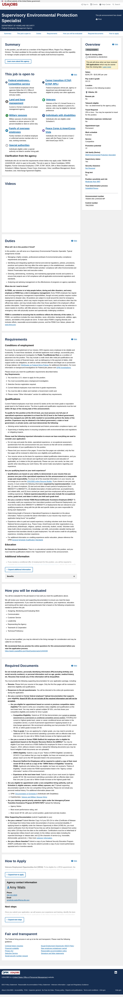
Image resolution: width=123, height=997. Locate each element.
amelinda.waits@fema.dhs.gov (18, 900)
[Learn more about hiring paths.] (74, 74)
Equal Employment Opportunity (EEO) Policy (57, 946)
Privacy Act (9, 951)
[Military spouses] (22, 119)
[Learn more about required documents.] (74, 665)
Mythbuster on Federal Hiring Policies (35, 365)
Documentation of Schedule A (26, 794)
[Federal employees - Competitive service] (22, 87)
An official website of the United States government (22, 1)
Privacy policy (59, 990)
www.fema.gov (10, 325)
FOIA (26, 990)
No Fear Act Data (48, 990)
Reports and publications (74, 990)
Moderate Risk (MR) (92, 182)
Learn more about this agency (18, 61)
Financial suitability (12, 948)
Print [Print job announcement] (99, 19)
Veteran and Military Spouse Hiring (34, 797)
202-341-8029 (12, 895)
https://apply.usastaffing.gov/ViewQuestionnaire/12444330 (26, 651)
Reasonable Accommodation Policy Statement (34, 985)
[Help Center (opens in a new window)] (105, 4)
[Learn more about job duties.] (74, 241)
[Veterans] (59, 104)
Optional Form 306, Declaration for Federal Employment (38, 564)
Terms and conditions (91, 990)
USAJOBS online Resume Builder (39, 481)
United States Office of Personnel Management (30, 977)
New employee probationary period (54, 948)
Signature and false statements (52, 953)
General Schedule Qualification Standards (27, 540)
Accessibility (18, 990)
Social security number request (16, 956)
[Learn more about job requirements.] (74, 339)
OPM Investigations (63, 367)
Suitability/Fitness (91, 188)
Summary (7, 34)
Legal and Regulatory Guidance (78, 985)
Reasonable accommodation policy (54, 951)
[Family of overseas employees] (22, 134)
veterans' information (44, 838)
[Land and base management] (22, 104)
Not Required (90, 168)
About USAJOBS (7, 990)
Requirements (52, 34)
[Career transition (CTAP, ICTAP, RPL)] (59, 86)
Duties (38, 34)
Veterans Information (58, 985)
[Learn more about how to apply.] (74, 861)
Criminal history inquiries (14, 946)
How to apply (114, 34)
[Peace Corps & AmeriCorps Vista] (59, 134)
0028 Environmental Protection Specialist (100, 155)
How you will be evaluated (72, 34)
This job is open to (24, 34)
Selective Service (11, 953)
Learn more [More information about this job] (107, 67)
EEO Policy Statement (9, 985)
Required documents (95, 34)
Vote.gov (118, 990)
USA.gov (102, 990)
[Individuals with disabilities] (59, 118)
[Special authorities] (23, 148)
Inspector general (35, 990)
